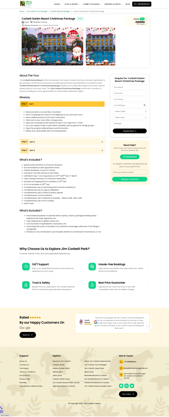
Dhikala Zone (58, 372)
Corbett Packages (91, 4)
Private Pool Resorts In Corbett (96, 383)
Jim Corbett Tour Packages (37, 11)
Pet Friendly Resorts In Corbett (96, 379)
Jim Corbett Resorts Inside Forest (97, 386)
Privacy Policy (25, 379)
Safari (57, 4)
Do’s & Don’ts (25, 376)
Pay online (128, 394)
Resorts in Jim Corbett (62, 361)
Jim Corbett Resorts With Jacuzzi (66, 383)
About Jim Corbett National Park (97, 361)
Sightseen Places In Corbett (64, 386)
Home (22, 11)
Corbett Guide (58, 365)
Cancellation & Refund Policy (31, 386)
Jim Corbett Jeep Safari (94, 369)
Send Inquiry (5, 416)
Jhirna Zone (57, 376)
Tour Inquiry (24, 369)
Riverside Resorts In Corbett (95, 376)
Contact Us (24, 365)
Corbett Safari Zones (61, 379)
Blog (127, 4)
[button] (149, 326)
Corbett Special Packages (60, 11)
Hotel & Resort (71, 4)
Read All (28, 335)
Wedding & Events (112, 4)
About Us (23, 361)
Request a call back (129, 179)
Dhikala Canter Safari (61, 369)
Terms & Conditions (27, 372)
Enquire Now (128, 131)
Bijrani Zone (89, 372)
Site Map (23, 383)
